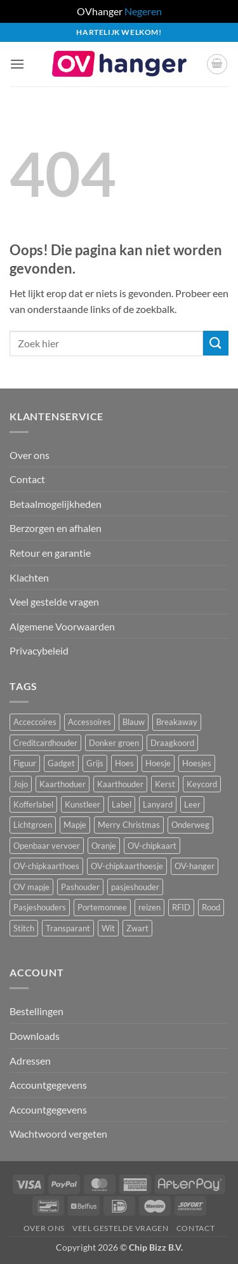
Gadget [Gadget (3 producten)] (61, 763)
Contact (27, 479)
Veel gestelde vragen (54, 601)
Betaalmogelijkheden (56, 504)
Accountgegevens (48, 1085)
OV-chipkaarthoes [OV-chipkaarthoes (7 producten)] (46, 866)
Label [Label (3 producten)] (121, 804)
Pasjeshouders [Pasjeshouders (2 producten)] (39, 907)
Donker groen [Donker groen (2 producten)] (114, 743)
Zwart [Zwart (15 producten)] (137, 928)
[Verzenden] (215, 343)
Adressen (30, 1060)
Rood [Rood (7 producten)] (211, 907)
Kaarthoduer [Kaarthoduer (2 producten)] (62, 784)
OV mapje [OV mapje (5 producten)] (31, 887)
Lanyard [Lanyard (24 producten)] (158, 804)
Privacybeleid (39, 650)
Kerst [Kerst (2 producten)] (165, 784)
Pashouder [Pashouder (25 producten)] (80, 887)
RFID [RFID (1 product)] (181, 907)
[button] (17, 63)
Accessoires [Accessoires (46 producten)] (89, 722)
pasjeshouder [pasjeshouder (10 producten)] (135, 887)
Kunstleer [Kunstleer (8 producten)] (82, 804)
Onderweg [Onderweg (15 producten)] (190, 825)
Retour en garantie (50, 553)
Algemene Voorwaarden (62, 626)
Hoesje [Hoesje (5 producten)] (158, 763)
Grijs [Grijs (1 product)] (94, 763)
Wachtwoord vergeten (58, 1134)
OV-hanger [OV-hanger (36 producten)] (195, 866)
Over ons (30, 455)
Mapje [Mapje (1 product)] (74, 825)
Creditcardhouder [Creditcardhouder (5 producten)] (45, 743)
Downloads (35, 1036)
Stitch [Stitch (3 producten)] (23, 928)
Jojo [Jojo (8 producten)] (20, 784)
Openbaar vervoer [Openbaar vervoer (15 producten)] (46, 846)
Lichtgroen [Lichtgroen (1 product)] (32, 825)
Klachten (29, 577)
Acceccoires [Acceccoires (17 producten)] (34, 722)
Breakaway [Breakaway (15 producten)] (176, 722)
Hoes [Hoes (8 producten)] (124, 763)
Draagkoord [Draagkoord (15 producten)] (172, 743)
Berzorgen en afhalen (56, 528)
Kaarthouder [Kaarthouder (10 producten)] (120, 784)
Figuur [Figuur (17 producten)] (24, 763)
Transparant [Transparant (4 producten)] (68, 928)
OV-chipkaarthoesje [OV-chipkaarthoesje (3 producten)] (127, 866)
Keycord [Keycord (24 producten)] (202, 784)
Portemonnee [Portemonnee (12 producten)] (102, 907)
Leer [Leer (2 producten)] (192, 804)
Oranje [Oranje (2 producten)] (103, 846)
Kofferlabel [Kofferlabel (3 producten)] (33, 804)
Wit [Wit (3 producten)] (108, 928)
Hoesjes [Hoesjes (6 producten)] (196, 763)
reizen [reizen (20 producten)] (149, 907)
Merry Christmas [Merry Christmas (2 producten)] (129, 825)
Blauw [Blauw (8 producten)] (133, 722)
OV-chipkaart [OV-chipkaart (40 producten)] (152, 846)
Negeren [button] (143, 11)
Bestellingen (36, 1011)
